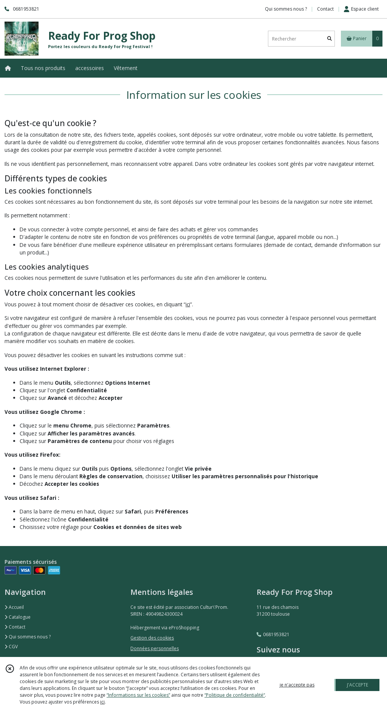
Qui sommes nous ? (28, 636)
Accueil (14, 607)
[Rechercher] (329, 38)
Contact (325, 9)
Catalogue (18, 617)
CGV (11, 646)
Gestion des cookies (152, 638)
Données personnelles (154, 648)
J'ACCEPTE (357, 685)
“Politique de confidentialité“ (234, 695)
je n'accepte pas (297, 685)
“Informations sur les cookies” (138, 695)
